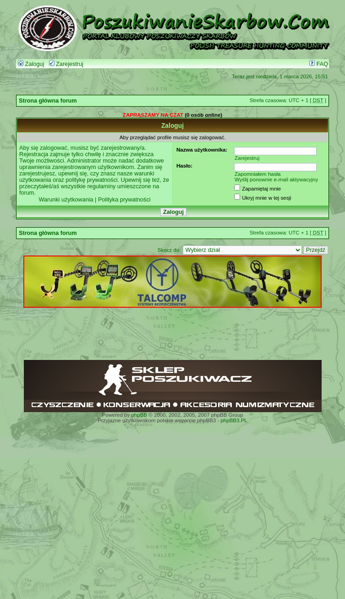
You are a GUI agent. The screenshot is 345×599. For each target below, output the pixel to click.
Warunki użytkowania (65, 199)
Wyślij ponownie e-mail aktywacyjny (276, 179)
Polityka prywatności (124, 199)
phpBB (139, 415)
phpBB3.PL (233, 420)
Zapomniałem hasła (258, 174)
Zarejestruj (66, 64)
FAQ (318, 64)
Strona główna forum (48, 101)
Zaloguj (31, 64)
